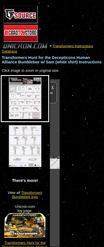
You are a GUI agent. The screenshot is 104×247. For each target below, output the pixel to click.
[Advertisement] (82, 162)
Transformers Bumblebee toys (27, 195)
